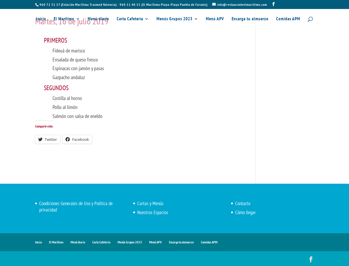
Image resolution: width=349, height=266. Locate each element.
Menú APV (215, 19)
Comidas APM (288, 19)
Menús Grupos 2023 (174, 19)
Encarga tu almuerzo (250, 19)
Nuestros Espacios (152, 212)
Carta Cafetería (130, 19)
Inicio (41, 19)
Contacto (242, 203)
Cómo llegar (245, 212)
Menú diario (98, 19)
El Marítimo (64, 19)
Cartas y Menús (150, 203)
